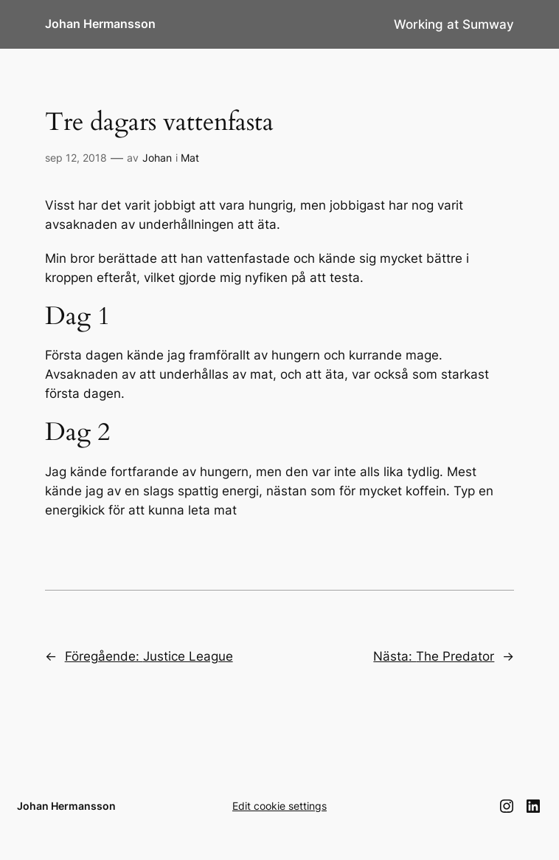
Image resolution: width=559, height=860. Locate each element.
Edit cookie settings (279, 805)
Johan (157, 157)
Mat (190, 157)
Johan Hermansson (100, 23)
